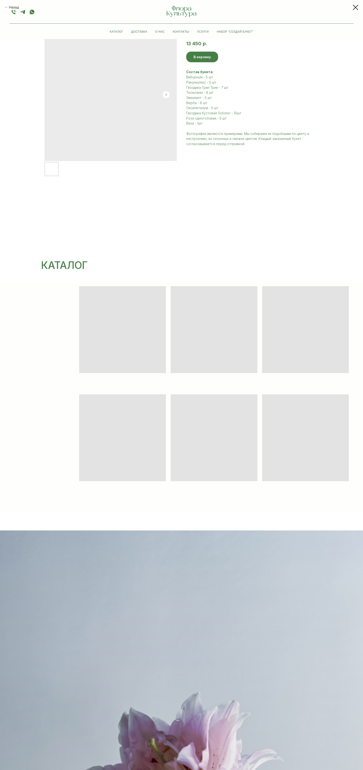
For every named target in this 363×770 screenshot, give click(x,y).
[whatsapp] (32, 12)
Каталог (116, 31)
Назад (14, 7)
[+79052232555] (23, 12)
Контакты (181, 31)
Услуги (203, 31)
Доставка (139, 31)
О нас (160, 31)
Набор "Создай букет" (235, 31)
